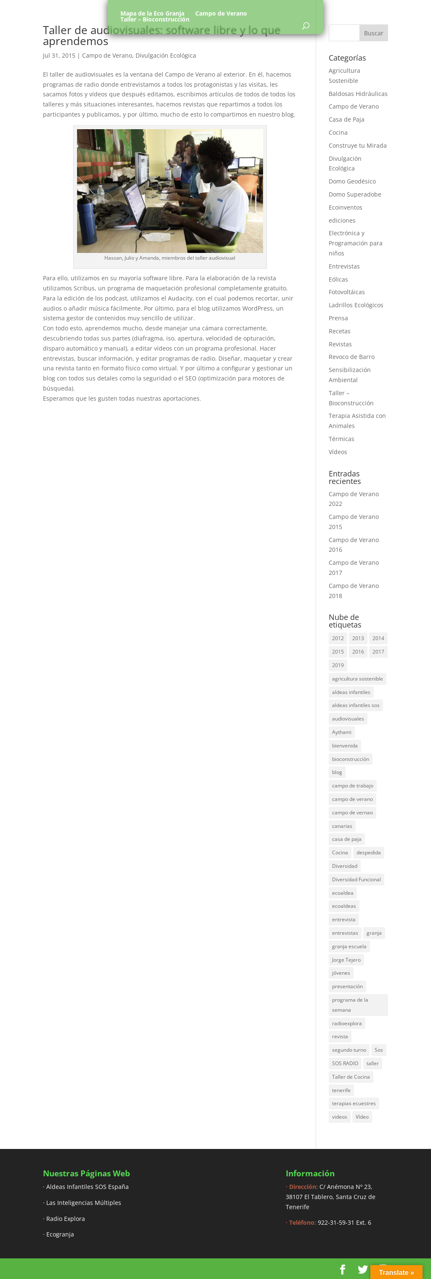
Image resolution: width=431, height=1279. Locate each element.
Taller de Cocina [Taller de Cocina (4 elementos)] (351, 1076)
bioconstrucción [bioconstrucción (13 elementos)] (350, 759)
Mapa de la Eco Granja (152, 13)
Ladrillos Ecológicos (356, 305)
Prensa (338, 318)
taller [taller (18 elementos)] (373, 1063)
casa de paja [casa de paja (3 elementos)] (347, 839)
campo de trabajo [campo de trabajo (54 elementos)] (352, 785)
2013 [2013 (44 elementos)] (358, 638)
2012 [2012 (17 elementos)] (338, 638)
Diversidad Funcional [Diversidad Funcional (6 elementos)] (356, 879)
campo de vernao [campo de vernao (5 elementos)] (352, 812)
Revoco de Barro (352, 357)
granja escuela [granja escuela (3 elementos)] (349, 946)
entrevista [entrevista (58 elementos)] (344, 919)
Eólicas (338, 279)
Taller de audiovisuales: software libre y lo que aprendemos (162, 35)
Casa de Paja (346, 119)
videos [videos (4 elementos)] (339, 1116)
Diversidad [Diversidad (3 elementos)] (344, 866)
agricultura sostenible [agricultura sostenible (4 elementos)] (357, 678)
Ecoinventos (345, 207)
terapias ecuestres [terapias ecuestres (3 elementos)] (354, 1103)
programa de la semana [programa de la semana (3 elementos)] (350, 1004)
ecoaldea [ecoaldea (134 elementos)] (343, 892)
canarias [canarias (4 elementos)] (342, 826)
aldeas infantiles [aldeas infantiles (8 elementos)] (351, 692)
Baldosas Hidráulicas (358, 94)
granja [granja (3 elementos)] (374, 932)
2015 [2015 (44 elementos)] (338, 651)
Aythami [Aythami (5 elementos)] (341, 732)
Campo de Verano (221, 13)
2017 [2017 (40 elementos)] (378, 651)
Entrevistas (344, 266)
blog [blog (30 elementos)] (337, 772)
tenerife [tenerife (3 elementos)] (341, 1090)
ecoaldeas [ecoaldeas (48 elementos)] (344, 905)
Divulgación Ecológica (166, 55)
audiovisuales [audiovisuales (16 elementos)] (348, 718)
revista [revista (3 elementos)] (340, 1036)
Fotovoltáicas (347, 292)
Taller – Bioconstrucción (154, 19)
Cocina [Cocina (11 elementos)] (340, 852)
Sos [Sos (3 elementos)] (379, 1049)
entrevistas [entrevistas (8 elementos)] (345, 932)
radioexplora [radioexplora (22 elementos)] (347, 1023)
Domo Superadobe (355, 194)
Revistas (340, 344)
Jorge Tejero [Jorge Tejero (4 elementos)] (346, 959)
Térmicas (341, 439)
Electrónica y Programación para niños (356, 243)
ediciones (342, 220)
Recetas (340, 331)
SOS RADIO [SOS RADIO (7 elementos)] (345, 1063)
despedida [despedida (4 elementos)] (369, 852)
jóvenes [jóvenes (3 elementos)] (341, 972)
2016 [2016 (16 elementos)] (358, 651)
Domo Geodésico (352, 181)
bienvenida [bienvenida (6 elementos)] (345, 745)
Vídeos (338, 452)
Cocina (338, 132)
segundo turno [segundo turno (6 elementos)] (349, 1049)
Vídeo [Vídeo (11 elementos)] (362, 1116)
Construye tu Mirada (358, 145)
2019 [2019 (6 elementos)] (338, 665)
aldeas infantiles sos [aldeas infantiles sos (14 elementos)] (356, 705)
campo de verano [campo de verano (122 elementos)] (352, 799)
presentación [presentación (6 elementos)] (347, 986)
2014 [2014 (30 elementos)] (378, 638)
